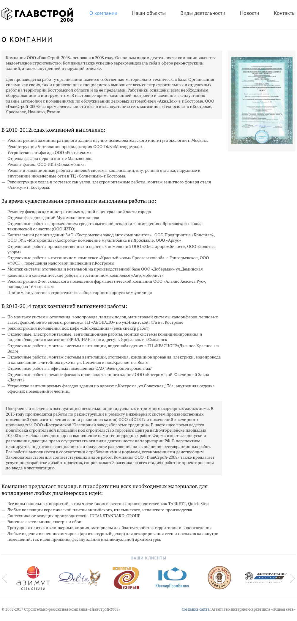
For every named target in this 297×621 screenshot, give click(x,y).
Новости (249, 13)
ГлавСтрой (36, 13)
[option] (32, 578)
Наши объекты (149, 13)
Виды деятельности (202, 13)
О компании (103, 13)
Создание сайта (196, 609)
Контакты (285, 13)
